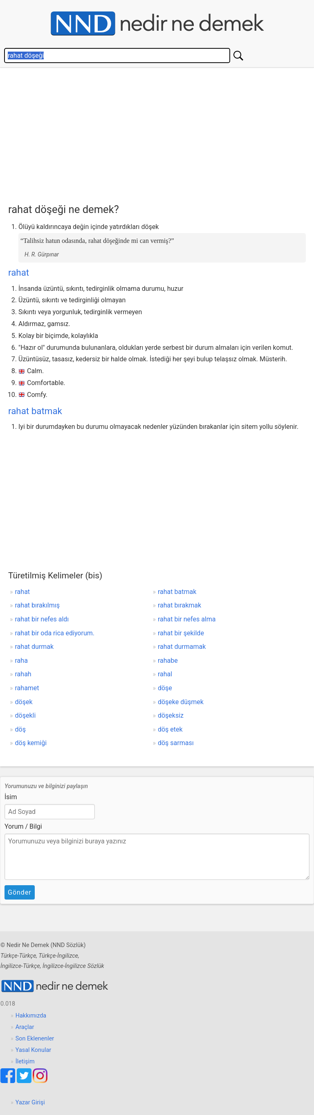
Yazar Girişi (30, 1102)
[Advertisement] (161, 133)
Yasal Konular (33, 1050)
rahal (165, 674)
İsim (10, 797)
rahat (18, 272)
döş (20, 729)
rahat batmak (35, 411)
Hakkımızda (31, 1015)
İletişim (25, 1061)
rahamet (27, 688)
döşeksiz (171, 715)
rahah (23, 674)
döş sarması (176, 743)
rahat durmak (34, 646)
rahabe (168, 660)
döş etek (170, 729)
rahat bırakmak (179, 605)
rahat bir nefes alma (187, 619)
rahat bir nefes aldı (42, 619)
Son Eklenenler (35, 1038)
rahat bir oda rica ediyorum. (54, 633)
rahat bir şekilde (181, 633)
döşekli (25, 715)
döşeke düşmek (181, 702)
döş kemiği (31, 743)
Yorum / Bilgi (23, 826)
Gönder (19, 892)
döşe (165, 688)
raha (21, 660)
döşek (24, 702)
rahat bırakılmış (37, 605)
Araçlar (25, 1027)
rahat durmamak (182, 646)
